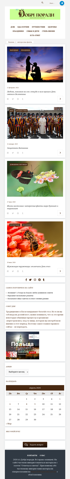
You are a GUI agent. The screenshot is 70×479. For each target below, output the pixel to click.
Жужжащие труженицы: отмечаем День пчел (28, 266)
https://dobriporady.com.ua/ (43, 471)
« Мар (9, 423)
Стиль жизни (48, 31)
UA (22, 9)
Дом (13, 27)
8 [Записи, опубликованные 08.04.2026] (26, 404)
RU (17, 9)
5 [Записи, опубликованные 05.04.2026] (59, 399)
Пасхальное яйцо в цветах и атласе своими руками (28, 299)
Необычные (15, 225)
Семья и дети (32, 31)
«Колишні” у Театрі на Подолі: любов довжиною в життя (30, 293)
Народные (14, 50)
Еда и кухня (23, 27)
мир (11, 111)
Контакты (32, 455)
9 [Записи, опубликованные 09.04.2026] (34, 404)
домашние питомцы (18, 164)
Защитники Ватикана (17, 148)
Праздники (18, 31)
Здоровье (52, 27)
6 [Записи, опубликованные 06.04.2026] (10, 404)
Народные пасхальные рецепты (20, 296)
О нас (42, 455)
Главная (11, 42)
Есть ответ (35, 35)
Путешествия (38, 27)
